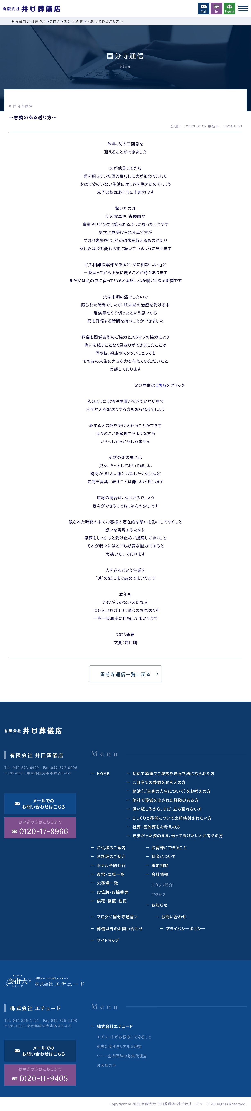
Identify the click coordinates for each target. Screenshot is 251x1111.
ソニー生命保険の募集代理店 (122, 1055)
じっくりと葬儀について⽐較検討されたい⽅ (172, 818)
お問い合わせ (173, 917)
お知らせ (160, 905)
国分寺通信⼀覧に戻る (125, 674)
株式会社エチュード (115, 1026)
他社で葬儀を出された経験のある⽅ (165, 800)
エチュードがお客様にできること (124, 1036)
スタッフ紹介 (162, 884)
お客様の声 (106, 1065)
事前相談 (160, 865)
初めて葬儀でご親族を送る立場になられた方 (173, 773)
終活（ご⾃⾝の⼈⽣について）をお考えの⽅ (171, 791)
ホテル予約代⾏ (111, 865)
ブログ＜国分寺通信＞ (117, 917)
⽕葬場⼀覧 (107, 883)
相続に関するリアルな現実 (119, 1046)
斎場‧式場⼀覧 (111, 874)
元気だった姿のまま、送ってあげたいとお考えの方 (177, 835)
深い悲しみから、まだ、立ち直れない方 (167, 809)
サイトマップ (108, 940)
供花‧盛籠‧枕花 (112, 901)
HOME (103, 773)
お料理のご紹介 (111, 856)
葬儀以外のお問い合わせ (120, 928)
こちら (160, 385)
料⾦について (164, 856)
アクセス (159, 894)
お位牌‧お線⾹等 (113, 892)
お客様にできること (169, 847)
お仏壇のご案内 (111, 847)
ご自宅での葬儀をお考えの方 (159, 782)
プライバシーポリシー (185, 928)
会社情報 (160, 874)
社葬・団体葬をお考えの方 (156, 827)
